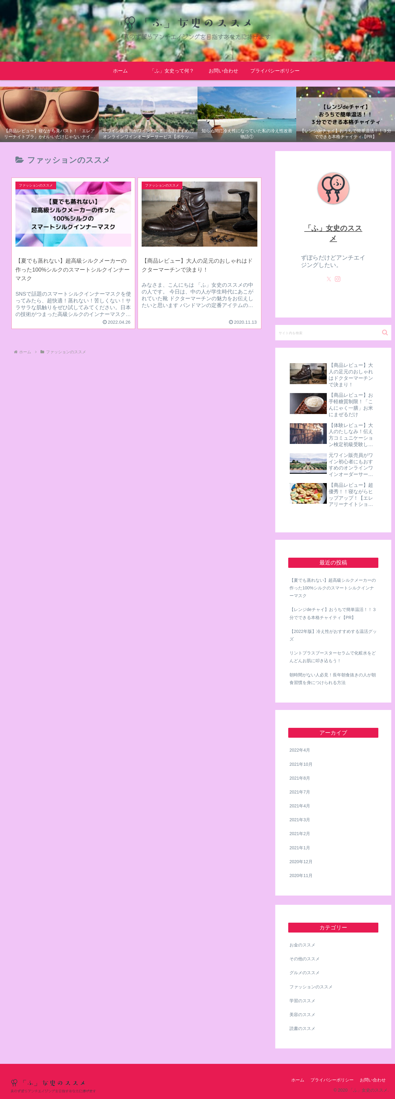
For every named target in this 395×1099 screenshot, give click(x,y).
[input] (333, 332)
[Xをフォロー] (329, 279)
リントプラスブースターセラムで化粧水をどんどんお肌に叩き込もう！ (332, 656)
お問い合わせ (373, 1079)
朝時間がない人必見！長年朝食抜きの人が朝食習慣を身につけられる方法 (332, 678)
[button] (385, 332)
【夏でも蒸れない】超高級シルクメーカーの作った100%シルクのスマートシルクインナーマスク (332, 588)
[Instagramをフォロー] (338, 279)
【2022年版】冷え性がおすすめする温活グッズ (333, 635)
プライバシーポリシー (332, 1079)
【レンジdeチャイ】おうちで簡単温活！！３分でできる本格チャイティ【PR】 (332, 613)
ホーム (297, 1079)
